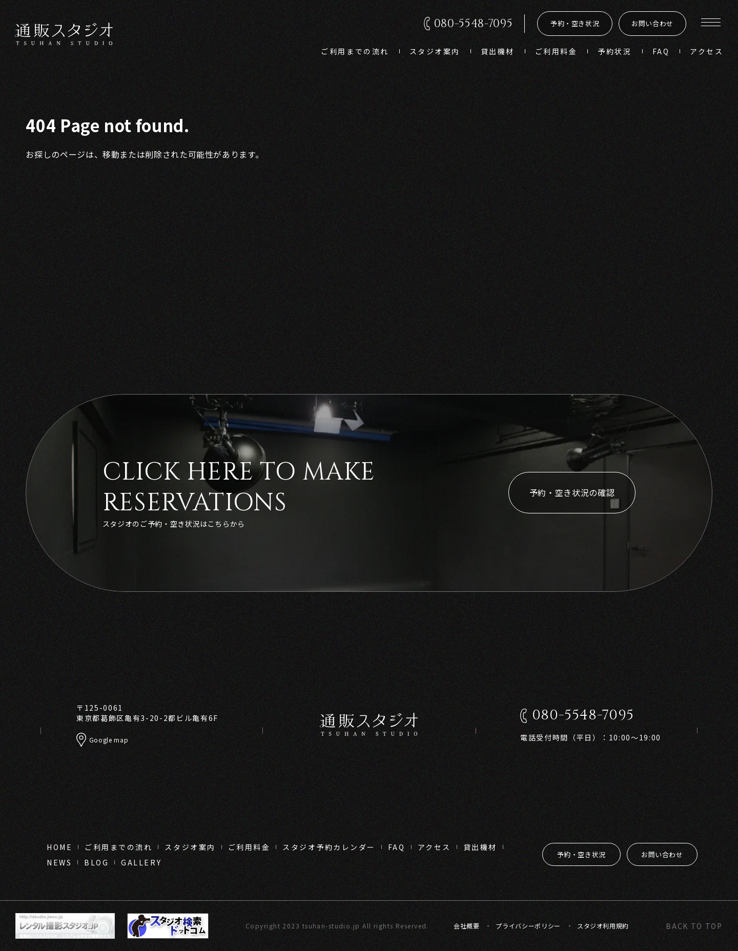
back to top (694, 926)
